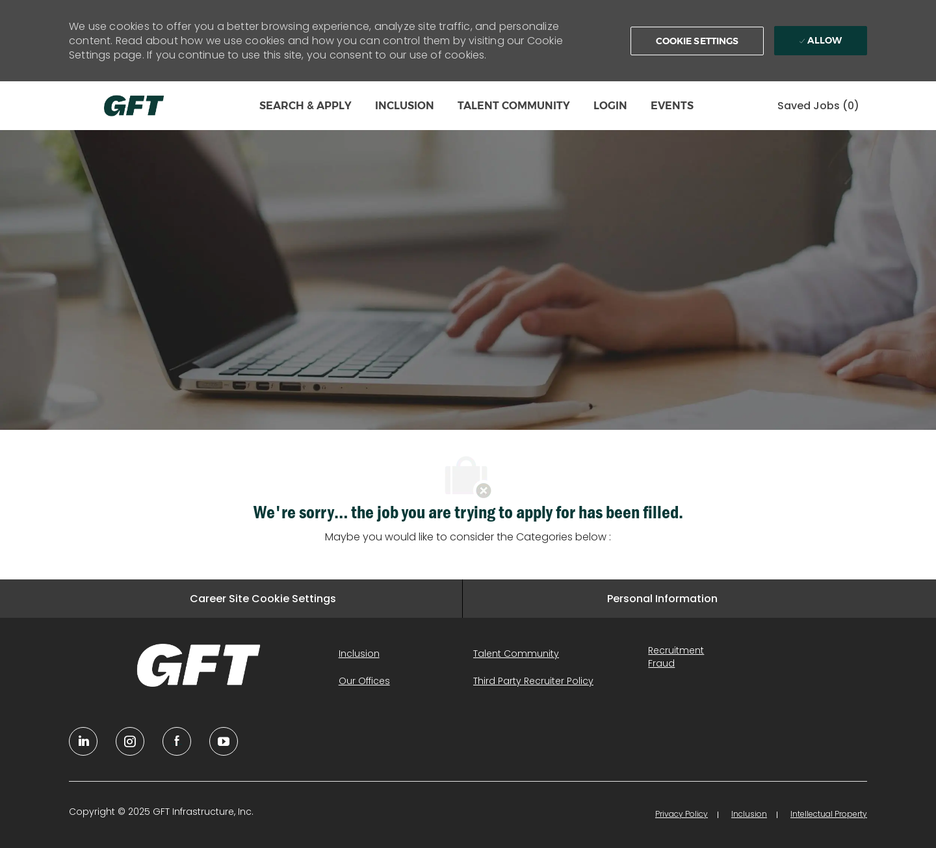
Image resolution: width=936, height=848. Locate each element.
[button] (697, 41)
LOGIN (610, 105)
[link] (198, 665)
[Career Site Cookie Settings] (263, 598)
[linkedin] (83, 741)
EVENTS (672, 105)
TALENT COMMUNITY (514, 105)
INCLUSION (404, 105)
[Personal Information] (662, 598)
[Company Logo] (134, 105)
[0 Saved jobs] (818, 106)
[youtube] (223, 741)
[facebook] (176, 741)
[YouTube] (130, 741)
